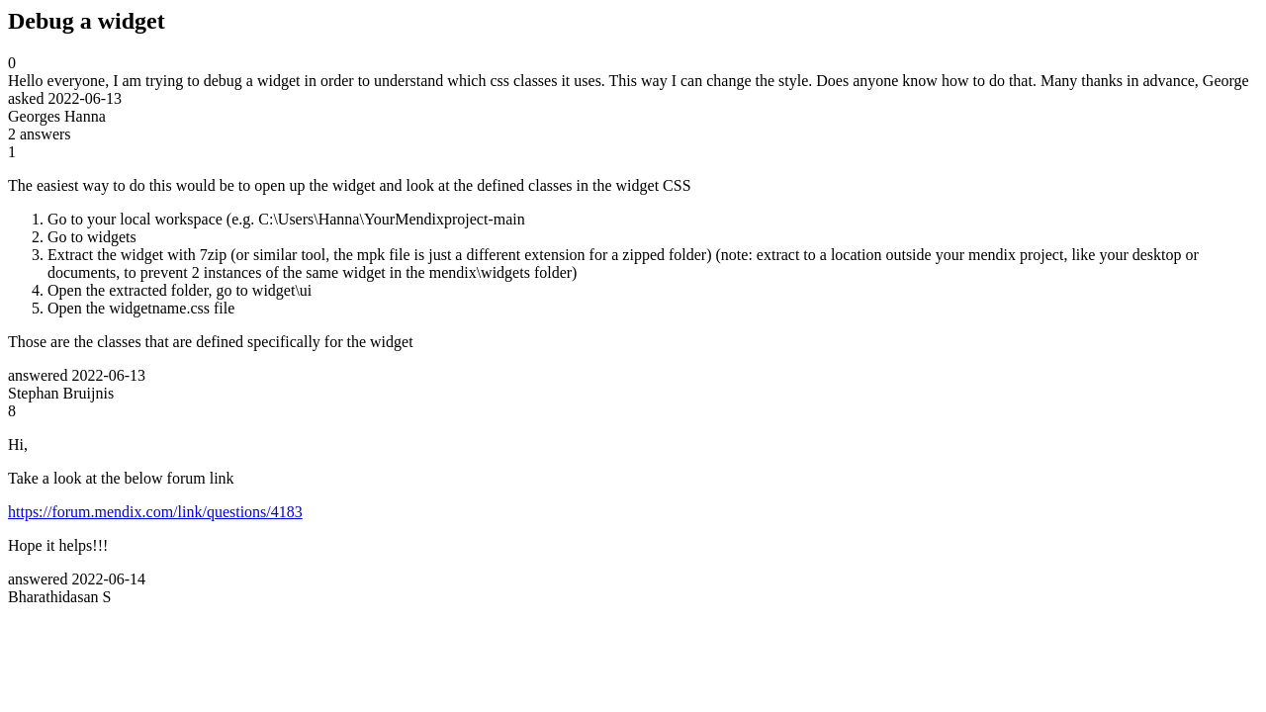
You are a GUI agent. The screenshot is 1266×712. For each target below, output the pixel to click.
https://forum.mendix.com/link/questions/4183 (155, 511)
